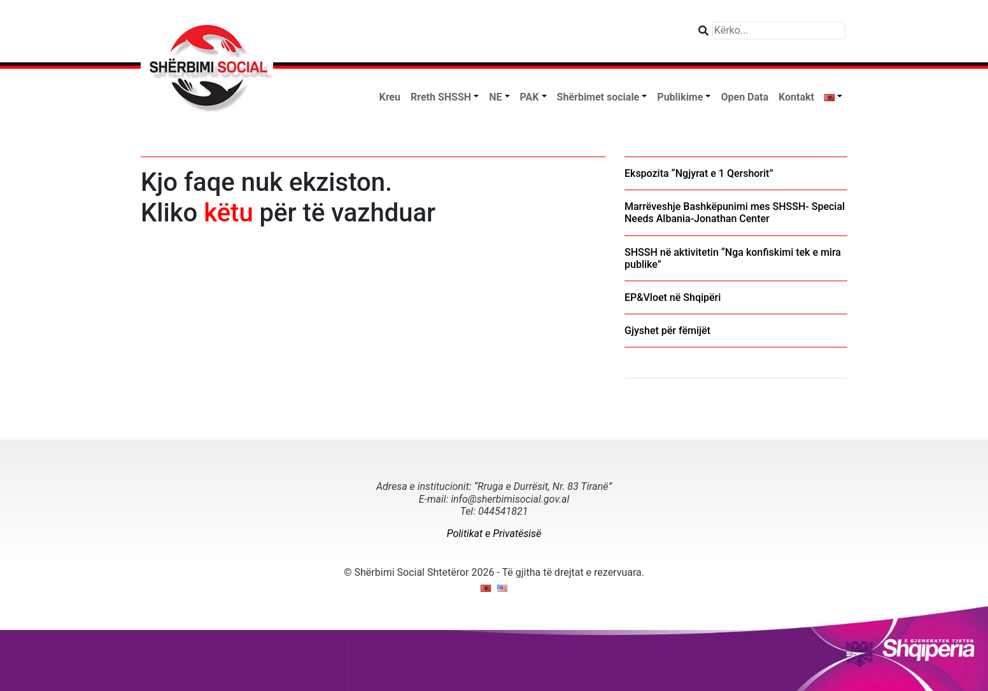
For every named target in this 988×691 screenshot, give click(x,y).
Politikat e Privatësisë (494, 533)
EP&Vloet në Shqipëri (673, 297)
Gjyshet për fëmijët (667, 331)
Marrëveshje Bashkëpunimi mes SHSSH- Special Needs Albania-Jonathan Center (735, 212)
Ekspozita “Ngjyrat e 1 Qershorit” (699, 173)
